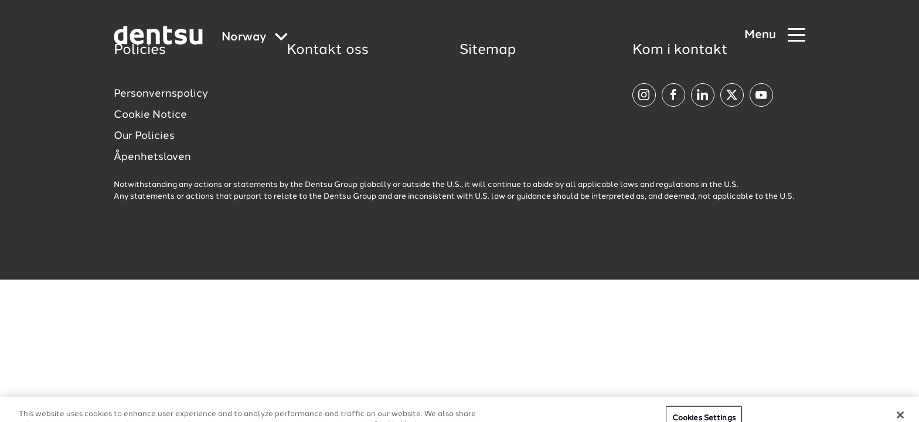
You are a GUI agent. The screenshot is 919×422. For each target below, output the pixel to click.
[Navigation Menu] (774, 35)
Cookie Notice (150, 115)
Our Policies (144, 136)
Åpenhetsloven (152, 157)
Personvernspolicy (161, 94)
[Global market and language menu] (255, 38)
